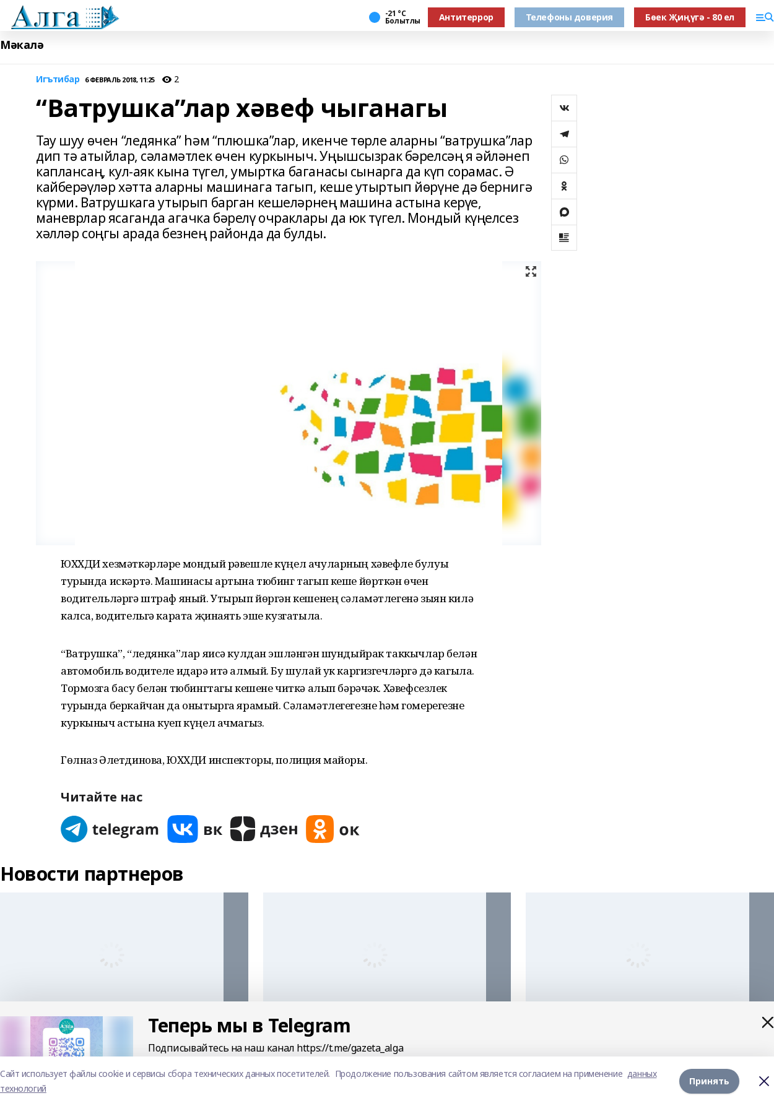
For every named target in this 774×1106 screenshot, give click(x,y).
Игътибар (58, 79)
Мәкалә (21, 44)
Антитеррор (466, 17)
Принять (709, 1081)
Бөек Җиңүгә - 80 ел (689, 17)
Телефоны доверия (569, 17)
